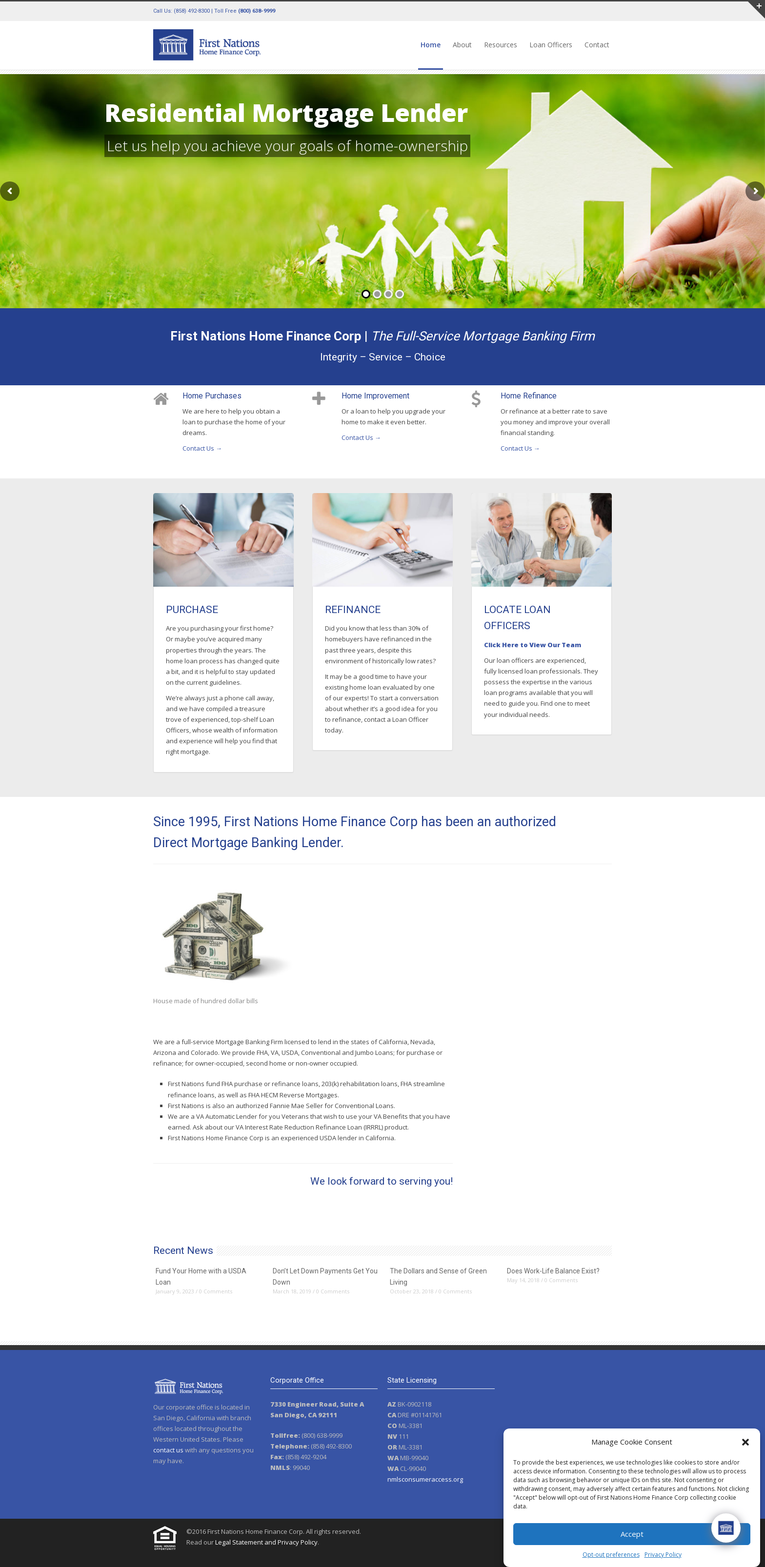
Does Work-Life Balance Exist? (553, 1271)
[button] (745, 1442)
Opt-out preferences (611, 1554)
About (462, 44)
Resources (500, 44)
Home (431, 44)
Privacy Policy (663, 1554)
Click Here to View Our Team (532, 644)
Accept (632, 1534)
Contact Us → (202, 448)
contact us (168, 1450)
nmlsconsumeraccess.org (425, 1479)
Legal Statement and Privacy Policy (266, 1542)
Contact (596, 44)
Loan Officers (550, 44)
